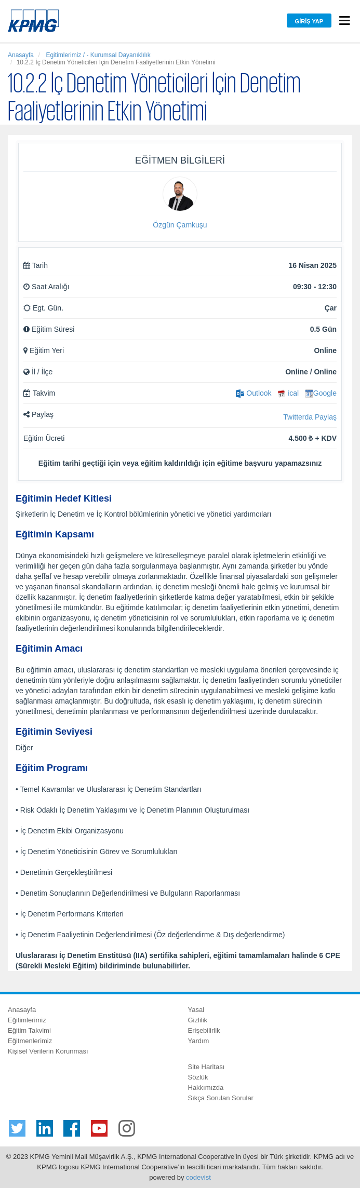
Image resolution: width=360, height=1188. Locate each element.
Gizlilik (198, 1020)
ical (288, 393)
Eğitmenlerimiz (30, 1041)
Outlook (253, 393)
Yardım (198, 1041)
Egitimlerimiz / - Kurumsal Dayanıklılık (97, 55)
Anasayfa (21, 55)
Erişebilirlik (204, 1030)
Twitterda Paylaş (310, 417)
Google (321, 393)
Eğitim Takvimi (29, 1030)
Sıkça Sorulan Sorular (221, 1098)
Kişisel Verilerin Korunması (48, 1051)
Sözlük (198, 1077)
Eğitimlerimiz (27, 1020)
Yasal (196, 1010)
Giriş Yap (309, 21)
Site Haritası (206, 1067)
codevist (198, 1177)
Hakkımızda (206, 1087)
